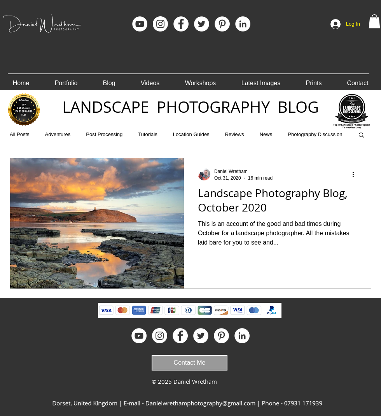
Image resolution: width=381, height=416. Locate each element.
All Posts (20, 134)
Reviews (234, 134)
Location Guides (191, 134)
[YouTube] (139, 23)
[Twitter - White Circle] (201, 23)
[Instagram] (160, 23)
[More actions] (355, 174)
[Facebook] (181, 23)
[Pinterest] (222, 23)
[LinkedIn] (242, 23)
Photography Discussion (315, 134)
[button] (374, 21)
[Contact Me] (189, 363)
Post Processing (104, 134)
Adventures (58, 134)
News (266, 134)
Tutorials (147, 134)
